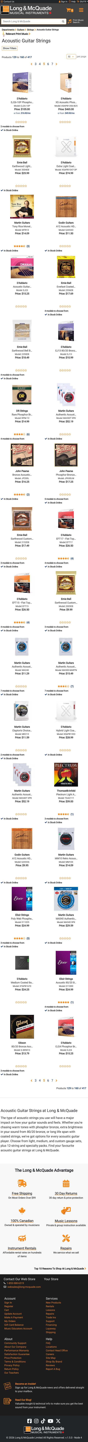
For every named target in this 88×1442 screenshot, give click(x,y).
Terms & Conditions (15, 1361)
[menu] (80, 8)
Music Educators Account (18, 1328)
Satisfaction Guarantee (16, 1354)
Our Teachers (11, 1372)
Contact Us (7, 1)
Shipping (51, 1332)
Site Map (51, 1357)
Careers (50, 1354)
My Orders (9, 1321)
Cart (6, 1310)
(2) (28, 495)
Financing (51, 1324)
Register (8, 1306)
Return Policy (11, 1369)
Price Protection (12, 1357)
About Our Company (15, 1346)
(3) (28, 246)
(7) (72, 686)
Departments (8, 29)
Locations (51, 1346)
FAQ (48, 1343)
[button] (66, 8)
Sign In (8, 1302)
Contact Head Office (57, 1350)
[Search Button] (63, 21)
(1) (72, 814)
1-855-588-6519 (14, 1283)
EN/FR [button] (81, 1)
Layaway (51, 1328)
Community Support (15, 1343)
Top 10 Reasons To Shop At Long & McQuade (60, 1269)
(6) (28, 434)
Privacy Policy (12, 1365)
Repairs (50, 1313)
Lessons (50, 1310)
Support (50, 1321)
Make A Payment (13, 1317)
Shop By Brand (54, 1361)
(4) (72, 558)
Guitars (20, 29)
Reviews (50, 1365)
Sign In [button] (63, 1)
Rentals (50, 1306)
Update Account (13, 1313)
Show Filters (9, 48)
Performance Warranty (16, 1350)
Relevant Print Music (16, 33)
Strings (30, 29)
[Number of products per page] (71, 56)
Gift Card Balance (13, 1324)
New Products (53, 1302)
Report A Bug (53, 1369)
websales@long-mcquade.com (22, 1286)
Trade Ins (51, 1317)
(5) (28, 938)
